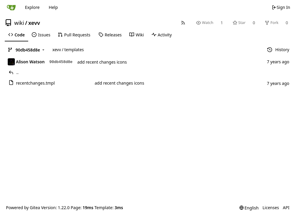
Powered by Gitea (23, 207)
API (286, 207)
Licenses (271, 207)
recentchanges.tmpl (35, 83)
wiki (19, 23)
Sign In (281, 7)
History (278, 49)
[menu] (249, 208)
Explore (32, 7)
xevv (34, 23)
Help (53, 7)
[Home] (11, 7)
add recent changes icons (102, 62)
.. (17, 72)
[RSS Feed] (183, 22)
